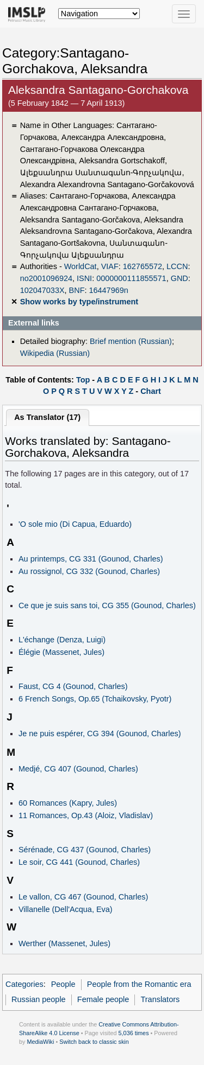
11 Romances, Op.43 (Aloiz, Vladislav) (85, 815)
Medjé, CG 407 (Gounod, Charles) (78, 768)
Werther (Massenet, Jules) (64, 943)
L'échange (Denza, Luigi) (62, 639)
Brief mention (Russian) (131, 341)
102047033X (42, 290)
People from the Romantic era (139, 984)
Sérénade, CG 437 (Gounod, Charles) (84, 849)
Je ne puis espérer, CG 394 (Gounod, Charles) (99, 733)
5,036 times (134, 1033)
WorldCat (80, 266)
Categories (24, 984)
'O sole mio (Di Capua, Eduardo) (75, 524)
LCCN (177, 266)
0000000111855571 (131, 278)
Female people (103, 999)
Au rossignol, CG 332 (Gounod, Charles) (89, 571)
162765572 (142, 266)
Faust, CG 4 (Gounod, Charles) (73, 686)
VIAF (110, 266)
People (63, 984)
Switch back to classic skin (94, 1041)
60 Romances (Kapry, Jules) (67, 803)
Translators (160, 999)
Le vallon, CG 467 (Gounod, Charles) (83, 896)
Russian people (38, 999)
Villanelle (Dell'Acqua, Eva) (65, 909)
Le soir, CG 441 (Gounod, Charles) (79, 862)
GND (179, 278)
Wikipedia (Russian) (55, 353)
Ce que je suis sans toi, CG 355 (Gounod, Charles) (107, 605)
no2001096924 (46, 278)
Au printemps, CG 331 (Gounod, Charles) (90, 558)
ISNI (84, 278)
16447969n (108, 290)
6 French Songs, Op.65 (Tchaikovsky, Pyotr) (94, 698)
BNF (77, 290)
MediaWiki (40, 1041)
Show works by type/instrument (79, 301)
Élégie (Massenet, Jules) (61, 652)
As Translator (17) (47, 417)
